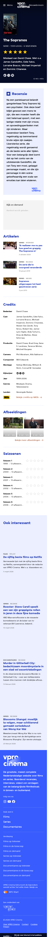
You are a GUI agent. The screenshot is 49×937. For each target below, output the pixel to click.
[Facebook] (13, 801)
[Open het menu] (8, 5)
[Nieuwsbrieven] (36, 5)
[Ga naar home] (23, 5)
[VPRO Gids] (9, 908)
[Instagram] (5, 801)
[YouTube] (9, 801)
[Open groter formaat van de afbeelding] (13, 422)
